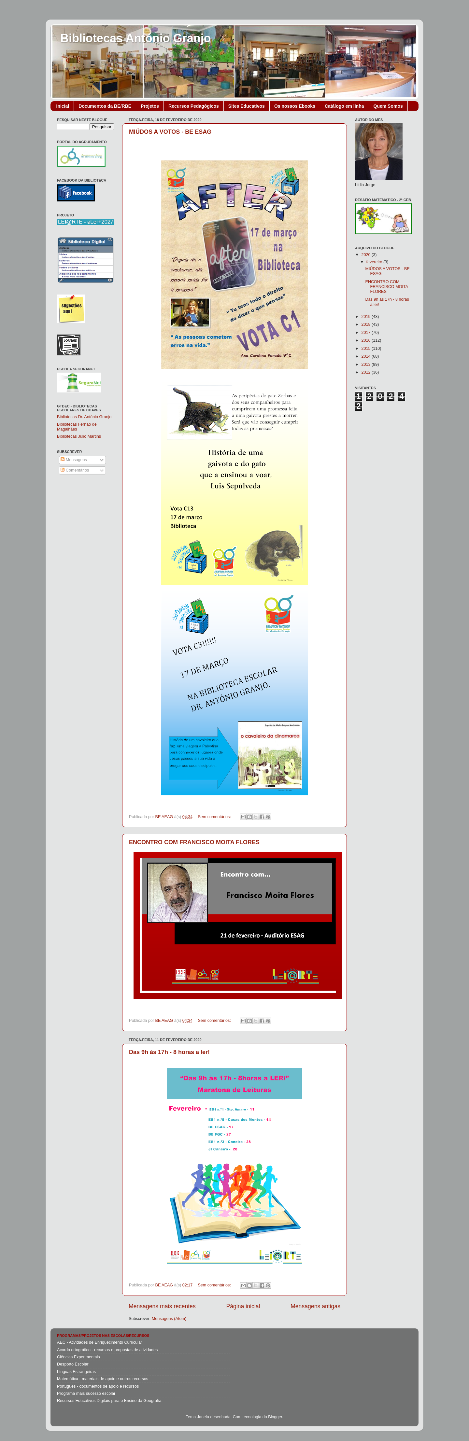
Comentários (75, 470)
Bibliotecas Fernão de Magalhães (77, 427)
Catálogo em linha (344, 106)
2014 (366, 356)
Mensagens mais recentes (162, 1306)
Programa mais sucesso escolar (86, 1393)
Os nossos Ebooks (294, 106)
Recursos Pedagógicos (193, 106)
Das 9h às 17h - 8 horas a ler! (169, 1052)
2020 (366, 255)
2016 (366, 340)
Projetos (150, 106)
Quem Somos (388, 106)
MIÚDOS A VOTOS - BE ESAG (170, 132)
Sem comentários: (215, 817)
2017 (366, 332)
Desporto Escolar (73, 1364)
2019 (366, 316)
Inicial (62, 106)
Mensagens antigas (315, 1306)
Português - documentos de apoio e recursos (98, 1386)
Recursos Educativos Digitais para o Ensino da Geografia (109, 1400)
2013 (366, 364)
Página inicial (243, 1306)
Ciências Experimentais (78, 1357)
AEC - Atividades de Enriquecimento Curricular (99, 1342)
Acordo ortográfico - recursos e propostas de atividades (107, 1350)
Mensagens (74, 460)
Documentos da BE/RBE (104, 106)
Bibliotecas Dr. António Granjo (84, 417)
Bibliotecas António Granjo (135, 38)
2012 (366, 372)
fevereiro (375, 262)
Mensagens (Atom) (169, 1318)
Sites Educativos (246, 106)
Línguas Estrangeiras (76, 1371)
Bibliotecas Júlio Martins (79, 436)
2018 (366, 324)
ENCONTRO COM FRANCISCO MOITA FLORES (194, 842)
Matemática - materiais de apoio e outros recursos (102, 1379)
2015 (366, 348)
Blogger (275, 1417)
